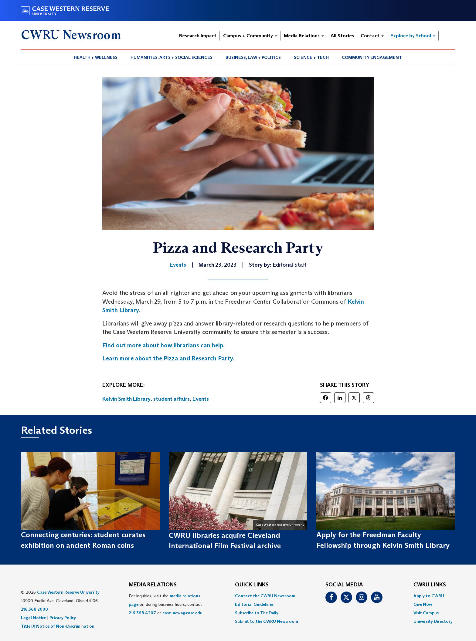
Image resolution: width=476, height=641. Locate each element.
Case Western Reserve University (68, 592)
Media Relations (304, 36)
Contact (372, 36)
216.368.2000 (34, 609)
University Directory (433, 621)
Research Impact (197, 36)
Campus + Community (250, 36)
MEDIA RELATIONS (153, 585)
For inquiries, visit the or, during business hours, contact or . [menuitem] (166, 604)
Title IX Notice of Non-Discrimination (57, 626)
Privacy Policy (62, 617)
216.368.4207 (142, 613)
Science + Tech (311, 57)
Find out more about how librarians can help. (163, 345)
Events (200, 399)
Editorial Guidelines (254, 604)
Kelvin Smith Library (126, 399)
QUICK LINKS (252, 585)
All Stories (342, 36)
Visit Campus (426, 613)
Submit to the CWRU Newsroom (266, 621)
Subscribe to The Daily (256, 613)
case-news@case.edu (182, 613)
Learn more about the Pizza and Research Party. (168, 358)
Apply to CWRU (428, 596)
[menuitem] (95, 57)
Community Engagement (372, 57)
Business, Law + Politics (253, 57)
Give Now (422, 604)
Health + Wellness (95, 57)
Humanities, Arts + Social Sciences (171, 57)
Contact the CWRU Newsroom (265, 596)
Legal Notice (33, 617)
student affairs (171, 399)
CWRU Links (429, 585)
